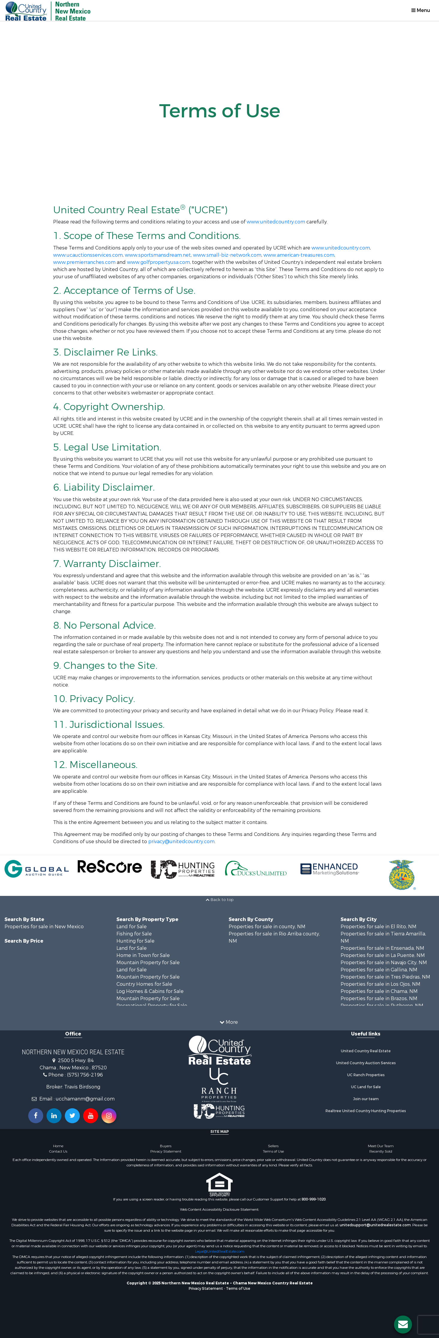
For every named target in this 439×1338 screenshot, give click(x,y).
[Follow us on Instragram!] (108, 1115)
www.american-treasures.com (298, 255)
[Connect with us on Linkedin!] (54, 1115)
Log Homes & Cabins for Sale (150, 991)
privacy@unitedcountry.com (181, 841)
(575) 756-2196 (85, 1075)
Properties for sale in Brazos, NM (379, 998)
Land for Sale (131, 926)
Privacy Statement (165, 1151)
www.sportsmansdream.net (158, 255)
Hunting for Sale (135, 941)
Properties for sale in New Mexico (44, 926)
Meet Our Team (381, 1146)
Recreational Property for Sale (151, 1006)
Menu (420, 10)
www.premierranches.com (84, 262)
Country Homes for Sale (144, 984)
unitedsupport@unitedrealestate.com (375, 1225)
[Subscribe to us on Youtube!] (90, 1115)
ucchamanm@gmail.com (85, 1099)
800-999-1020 (314, 1199)
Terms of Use (273, 1151)
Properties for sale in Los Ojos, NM (380, 984)
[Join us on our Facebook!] (35, 1115)
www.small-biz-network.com (227, 255)
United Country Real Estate (366, 1051)
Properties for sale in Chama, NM (379, 991)
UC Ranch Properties (366, 1075)
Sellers (273, 1146)
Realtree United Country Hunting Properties (366, 1111)
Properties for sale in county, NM (267, 926)
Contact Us (58, 1151)
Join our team (366, 1099)
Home (58, 1146)
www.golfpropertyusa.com (158, 262)
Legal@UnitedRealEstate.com (219, 1251)
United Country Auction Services (366, 1063)
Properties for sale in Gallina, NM (379, 970)
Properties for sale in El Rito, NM (378, 926)
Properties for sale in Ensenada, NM (382, 948)
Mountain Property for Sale (148, 962)
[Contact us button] (403, 1325)
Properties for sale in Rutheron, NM (382, 1006)
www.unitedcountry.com (276, 222)
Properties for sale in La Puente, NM (383, 955)
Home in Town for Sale (143, 955)
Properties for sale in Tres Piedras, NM (385, 977)
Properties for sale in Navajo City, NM (384, 962)
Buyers (165, 1146)
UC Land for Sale (366, 1087)
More (229, 1022)
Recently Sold (380, 1151)
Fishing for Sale (134, 934)
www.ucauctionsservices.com (88, 255)
